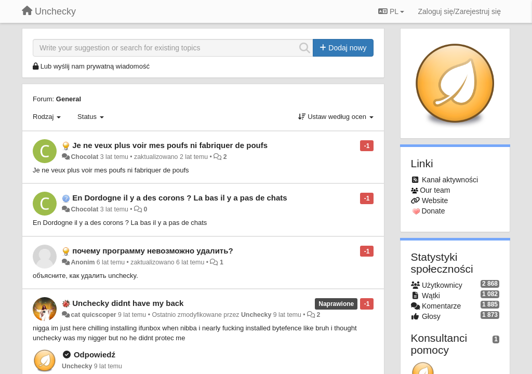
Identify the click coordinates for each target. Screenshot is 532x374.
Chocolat (84, 157)
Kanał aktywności (450, 180)
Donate (433, 211)
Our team (435, 190)
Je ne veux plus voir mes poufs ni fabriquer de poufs (170, 145)
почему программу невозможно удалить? (152, 250)
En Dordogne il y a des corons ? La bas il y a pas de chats (179, 197)
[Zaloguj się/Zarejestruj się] (459, 11)
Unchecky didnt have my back (127, 303)
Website (435, 200)
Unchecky (256, 314)
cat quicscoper (93, 314)
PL (391, 11)
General (68, 99)
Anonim (83, 262)
